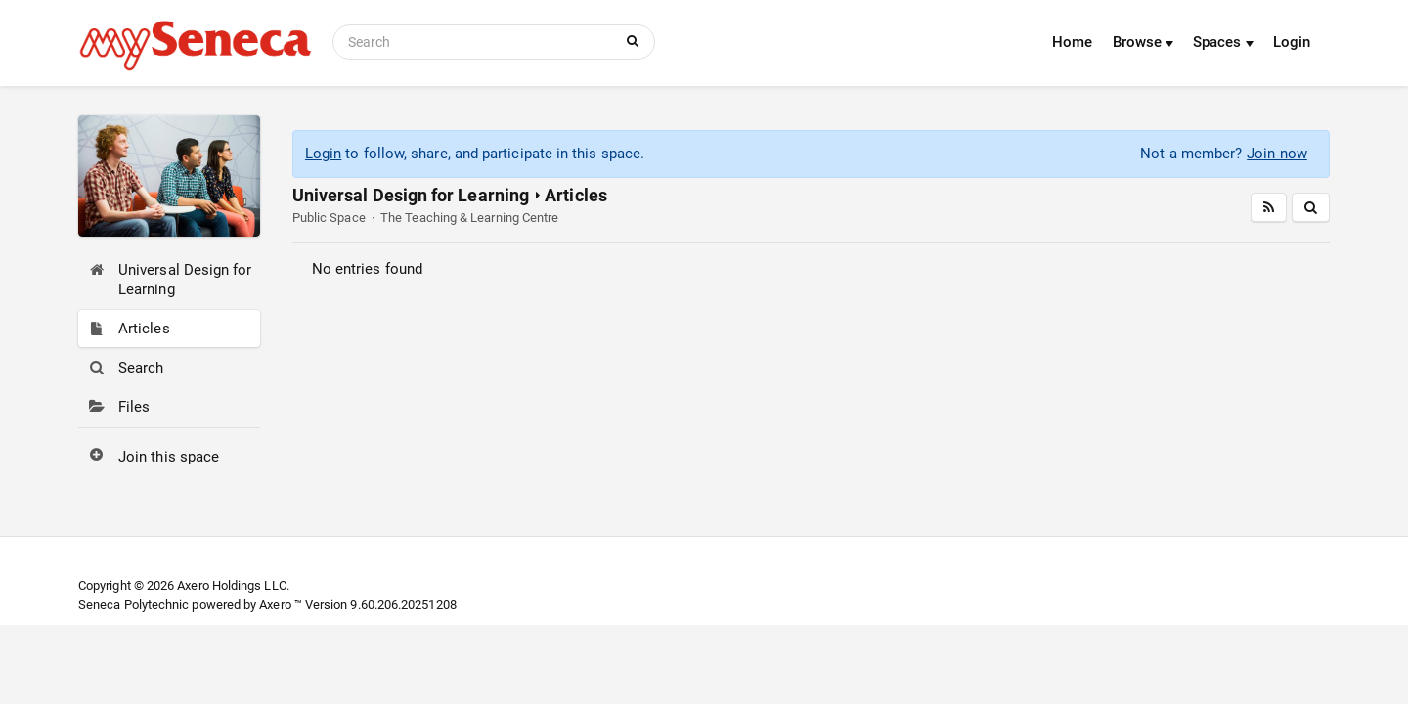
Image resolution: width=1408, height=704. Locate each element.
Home (1072, 42)
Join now (1277, 153)
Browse (1143, 42)
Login (1291, 42)
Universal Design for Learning (410, 195)
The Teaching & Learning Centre (469, 217)
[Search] (476, 42)
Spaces (1223, 42)
